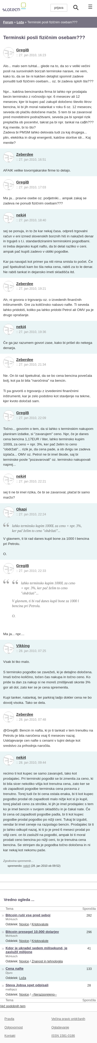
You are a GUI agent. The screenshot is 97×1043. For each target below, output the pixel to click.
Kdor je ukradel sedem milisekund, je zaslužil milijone (37, 950)
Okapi (21, 509)
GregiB (22, 50)
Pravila (9, 1019)
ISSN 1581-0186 (63, 1036)
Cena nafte (15, 968)
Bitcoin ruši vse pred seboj (28, 915)
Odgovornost (13, 1027)
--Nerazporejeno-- (44, 994)
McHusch (12, 919)
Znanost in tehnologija (47, 961)
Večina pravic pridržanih (68, 1019)
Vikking (23, 646)
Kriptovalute (40, 924)
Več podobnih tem (13, 1006)
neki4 (21, 215)
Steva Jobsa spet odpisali (27, 985)
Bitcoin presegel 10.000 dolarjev (32, 932)
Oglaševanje (60, 1027)
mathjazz (11, 989)
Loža (22, 978)
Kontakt (9, 1036)
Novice (24, 924)
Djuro (9, 972)
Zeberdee (24, 154)
